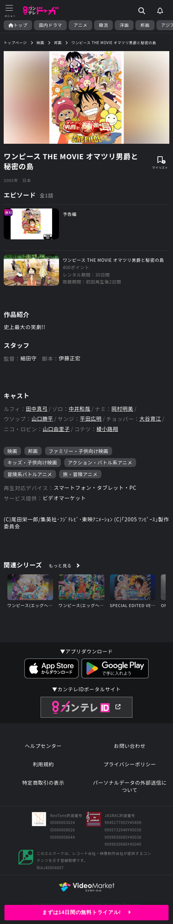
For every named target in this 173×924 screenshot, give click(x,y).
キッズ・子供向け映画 (32, 462)
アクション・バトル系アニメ (100, 462)
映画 (12, 450)
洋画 (124, 25)
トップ (17, 25)
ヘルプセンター (43, 745)
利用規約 (43, 764)
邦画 (144, 25)
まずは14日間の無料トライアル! (86, 912)
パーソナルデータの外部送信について (130, 786)
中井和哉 (79, 408)
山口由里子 (56, 428)
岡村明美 (122, 408)
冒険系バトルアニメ (29, 474)
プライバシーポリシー (129, 764)
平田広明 (91, 418)
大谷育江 (150, 418)
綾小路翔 (107, 428)
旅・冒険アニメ (80, 474)
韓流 (103, 25)
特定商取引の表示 (43, 782)
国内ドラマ (50, 25)
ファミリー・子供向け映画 (78, 450)
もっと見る (60, 565)
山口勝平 (42, 418)
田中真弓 (37, 408)
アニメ (80, 25)
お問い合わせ (130, 745)
